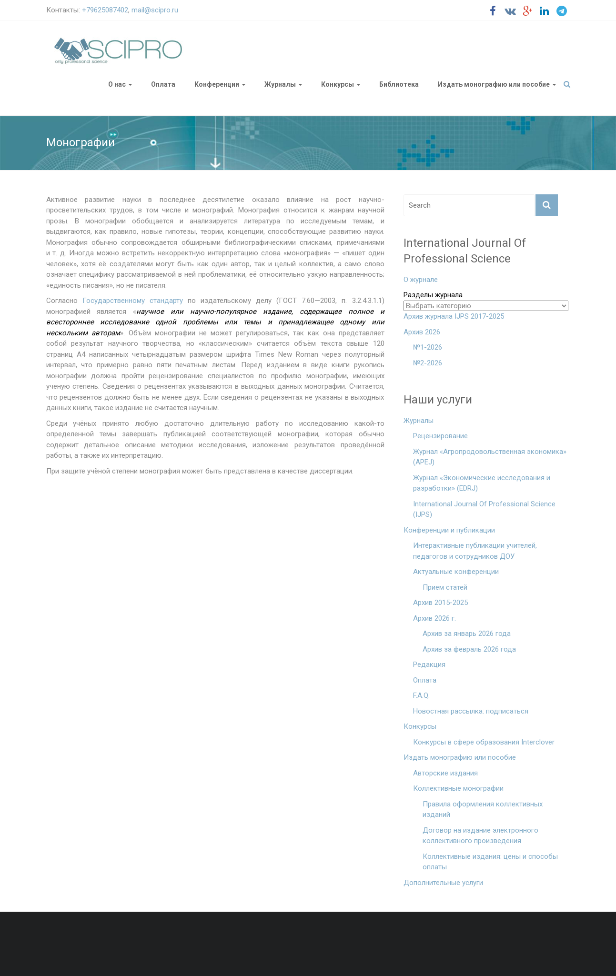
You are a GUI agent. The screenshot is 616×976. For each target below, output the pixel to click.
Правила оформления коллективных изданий (483, 809)
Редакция (429, 664)
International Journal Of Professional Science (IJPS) (484, 509)
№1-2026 (427, 347)
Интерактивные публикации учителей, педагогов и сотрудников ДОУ (475, 551)
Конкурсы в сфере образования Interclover (484, 742)
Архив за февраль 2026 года (469, 649)
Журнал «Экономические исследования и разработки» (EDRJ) (481, 483)
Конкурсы (337, 84)
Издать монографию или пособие (494, 84)
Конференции (216, 84)
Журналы (280, 84)
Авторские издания (445, 773)
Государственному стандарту (132, 300)
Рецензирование (440, 436)
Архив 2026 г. (434, 618)
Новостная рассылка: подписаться (470, 711)
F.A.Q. (421, 695)
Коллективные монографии (458, 788)
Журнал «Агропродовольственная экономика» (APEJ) (489, 457)
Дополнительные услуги (443, 882)
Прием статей (445, 587)
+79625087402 (105, 10)
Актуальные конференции (456, 571)
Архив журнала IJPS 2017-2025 (454, 316)
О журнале (421, 279)
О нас (117, 84)
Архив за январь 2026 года (467, 633)
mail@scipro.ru (154, 10)
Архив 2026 (422, 332)
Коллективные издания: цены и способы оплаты (490, 862)
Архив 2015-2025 (440, 602)
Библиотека (399, 84)
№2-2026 (427, 363)
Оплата (163, 84)
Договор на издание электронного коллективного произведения (480, 835)
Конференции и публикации (449, 530)
